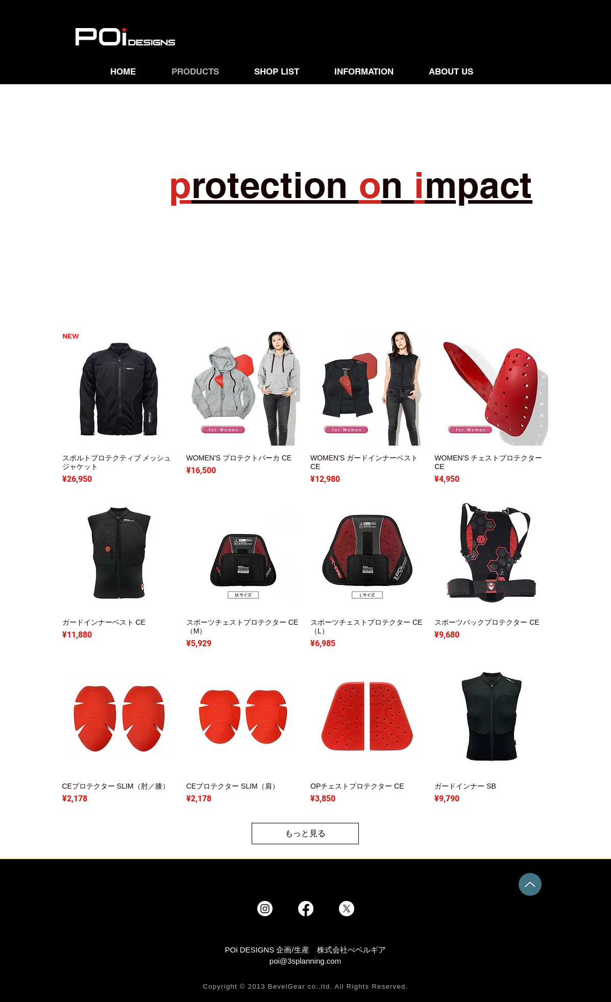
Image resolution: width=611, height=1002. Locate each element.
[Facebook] (305, 908)
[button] (287, 71)
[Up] (530, 884)
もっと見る (305, 833)
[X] (346, 908)
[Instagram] (265, 908)
